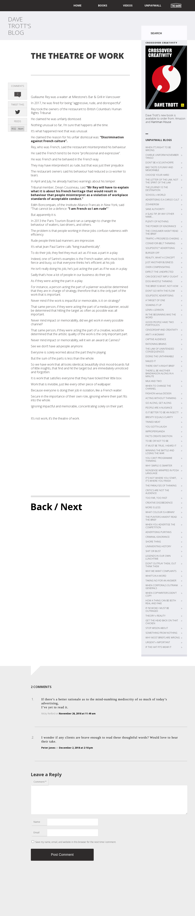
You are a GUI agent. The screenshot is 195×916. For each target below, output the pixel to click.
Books (102, 5)
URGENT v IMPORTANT (157, 642)
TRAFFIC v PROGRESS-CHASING (162, 238)
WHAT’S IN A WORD (155, 575)
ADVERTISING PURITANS (158, 532)
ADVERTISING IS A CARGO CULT (162, 199)
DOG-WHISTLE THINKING (158, 281)
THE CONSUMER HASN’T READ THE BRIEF (161, 232)
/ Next (68, 506)
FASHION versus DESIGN (158, 393)
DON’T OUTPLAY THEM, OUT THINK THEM (160, 565)
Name (37, 821)
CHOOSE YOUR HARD (157, 174)
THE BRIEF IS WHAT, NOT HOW (161, 286)
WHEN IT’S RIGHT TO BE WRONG (158, 149)
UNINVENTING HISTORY (158, 546)
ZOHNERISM (152, 204)
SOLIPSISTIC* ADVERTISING (160, 248)
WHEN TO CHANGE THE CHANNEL (158, 387)
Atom (20, 128)
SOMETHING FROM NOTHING (161, 632)
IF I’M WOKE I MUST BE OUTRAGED (157, 609)
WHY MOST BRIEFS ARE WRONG (162, 637)
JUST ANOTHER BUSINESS (159, 262)
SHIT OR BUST (153, 551)
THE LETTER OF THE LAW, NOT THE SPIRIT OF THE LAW (161, 181)
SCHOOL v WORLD (155, 194)
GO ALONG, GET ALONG (158, 402)
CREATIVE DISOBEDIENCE (159, 502)
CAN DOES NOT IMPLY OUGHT (161, 276)
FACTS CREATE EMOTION (158, 436)
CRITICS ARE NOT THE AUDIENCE (157, 492)
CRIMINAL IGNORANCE (157, 536)
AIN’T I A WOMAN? (154, 334)
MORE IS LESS (152, 507)
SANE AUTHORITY (155, 209)
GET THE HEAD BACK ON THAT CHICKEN (161, 622)
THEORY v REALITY (155, 615)
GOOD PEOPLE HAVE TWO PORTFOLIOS (159, 323)
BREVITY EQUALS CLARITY (159, 417)
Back (41, 506)
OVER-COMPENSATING (157, 267)
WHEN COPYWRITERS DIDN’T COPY (161, 594)
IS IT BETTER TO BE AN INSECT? (161, 412)
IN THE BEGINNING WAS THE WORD (160, 316)
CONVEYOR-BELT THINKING (160, 243)
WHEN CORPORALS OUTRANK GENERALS (161, 587)
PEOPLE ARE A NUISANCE (158, 407)
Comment (40, 781)
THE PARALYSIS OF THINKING (161, 485)
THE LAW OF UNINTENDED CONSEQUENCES (159, 350)
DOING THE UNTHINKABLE (159, 356)
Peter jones (48, 747)
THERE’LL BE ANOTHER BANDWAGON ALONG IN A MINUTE (159, 373)
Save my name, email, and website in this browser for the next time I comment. (75, 842)
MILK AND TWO (153, 381)
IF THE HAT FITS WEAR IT (158, 647)
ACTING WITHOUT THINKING (160, 398)
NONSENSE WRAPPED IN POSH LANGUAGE (162, 472)
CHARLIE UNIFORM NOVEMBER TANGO (162, 156)
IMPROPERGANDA (155, 431)
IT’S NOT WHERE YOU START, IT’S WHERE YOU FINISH (161, 479)
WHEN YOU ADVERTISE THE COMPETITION (160, 526)
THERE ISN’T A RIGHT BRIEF (159, 365)
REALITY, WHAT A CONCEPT (160, 257)
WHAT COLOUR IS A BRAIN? (159, 512)
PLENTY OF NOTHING (157, 221)
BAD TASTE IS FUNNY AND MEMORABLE (159, 169)
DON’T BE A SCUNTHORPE (159, 162)
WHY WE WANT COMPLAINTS (160, 571)
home (78, 5)
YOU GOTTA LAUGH (156, 426)
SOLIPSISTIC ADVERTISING (159, 295)
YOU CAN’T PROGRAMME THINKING (158, 459)
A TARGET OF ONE (155, 300)
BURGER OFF (152, 252)
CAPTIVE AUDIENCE (155, 339)
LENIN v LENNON (154, 309)
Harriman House (161, 122)
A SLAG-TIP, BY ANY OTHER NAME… (159, 215)
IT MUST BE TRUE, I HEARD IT (160, 445)
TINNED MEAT (152, 421)
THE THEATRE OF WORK (77, 55)
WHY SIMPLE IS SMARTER (158, 465)
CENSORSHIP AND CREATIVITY (161, 329)
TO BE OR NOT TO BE (157, 440)
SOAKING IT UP (153, 305)
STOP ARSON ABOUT (156, 628)
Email (36, 832)
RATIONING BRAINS (155, 344)
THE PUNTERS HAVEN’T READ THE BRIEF (161, 518)
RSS (14, 128)
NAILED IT (150, 361)
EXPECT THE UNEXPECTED (159, 271)
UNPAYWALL (153, 5)
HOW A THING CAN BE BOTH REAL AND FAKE (160, 602)
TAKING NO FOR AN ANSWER (160, 580)
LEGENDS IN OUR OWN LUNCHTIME (158, 557)
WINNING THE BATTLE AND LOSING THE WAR (159, 452)
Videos (128, 5)
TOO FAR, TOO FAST (156, 497)
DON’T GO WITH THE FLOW (160, 290)
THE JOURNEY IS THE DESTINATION (156, 189)
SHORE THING (153, 541)
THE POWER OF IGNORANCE (160, 226)
